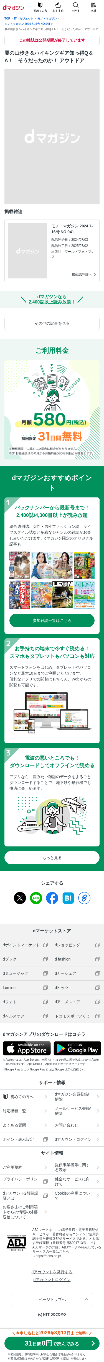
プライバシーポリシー (20, 1181)
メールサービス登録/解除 (73, 1111)
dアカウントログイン (73, 1139)
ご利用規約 (12, 1167)
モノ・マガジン (47, 18)
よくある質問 (14, 1125)
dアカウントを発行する (52, 1272)
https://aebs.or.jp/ (48, 1256)
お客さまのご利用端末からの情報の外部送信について (20, 1212)
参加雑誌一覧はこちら (52, 620)
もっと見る (52, 857)
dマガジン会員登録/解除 (72, 1096)
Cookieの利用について (72, 1195)
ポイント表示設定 (18, 1139)
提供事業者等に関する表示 (72, 1167)
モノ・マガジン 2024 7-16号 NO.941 (27, 23)
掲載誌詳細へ (82, 274)
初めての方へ (18, 1096)
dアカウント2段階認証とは (20, 1195)
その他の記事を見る (52, 323)
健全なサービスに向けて (72, 1181)
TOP (7, 18)
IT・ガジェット (23, 18)
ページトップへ (52, 1299)
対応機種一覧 (14, 1111)
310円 (51, 1343)
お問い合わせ (66, 1125)
